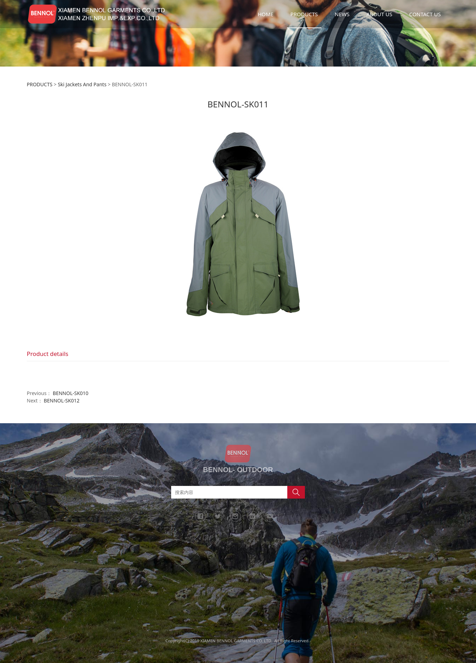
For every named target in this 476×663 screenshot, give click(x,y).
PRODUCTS (304, 14)
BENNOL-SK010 (70, 393)
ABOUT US (379, 14)
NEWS (342, 14)
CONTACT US (425, 14)
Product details (47, 354)
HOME (266, 14)
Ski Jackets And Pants (82, 84)
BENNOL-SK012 (61, 400)
